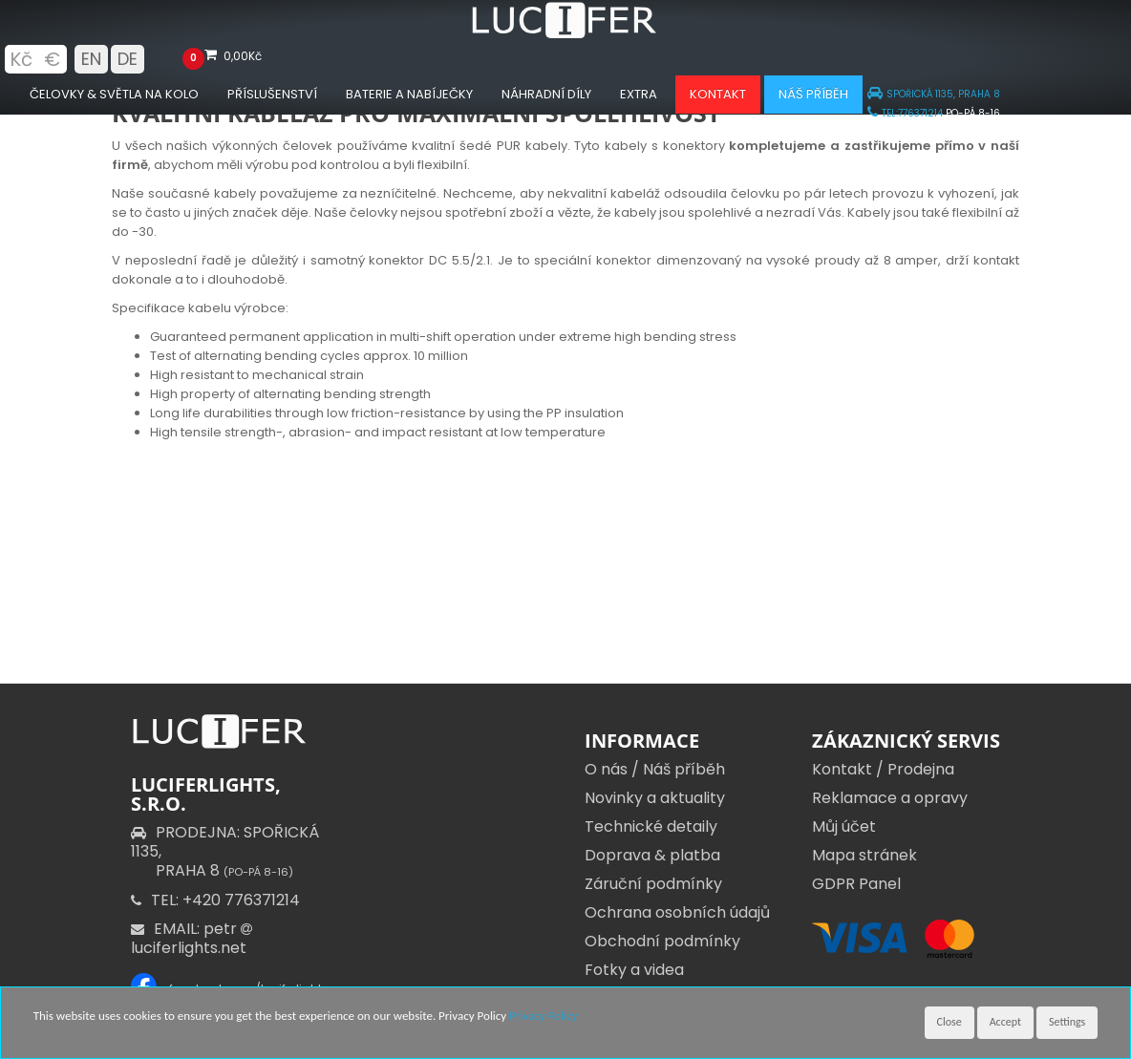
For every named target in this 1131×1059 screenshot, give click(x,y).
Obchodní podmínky (662, 941)
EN (91, 59)
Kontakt (718, 94)
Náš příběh (813, 94)
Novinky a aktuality (655, 798)
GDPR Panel (856, 884)
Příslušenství (272, 94)
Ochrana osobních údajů (677, 912)
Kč (21, 59)
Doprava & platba (652, 855)
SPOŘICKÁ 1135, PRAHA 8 (933, 94)
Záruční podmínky (653, 884)
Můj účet (844, 826)
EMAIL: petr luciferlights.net (193, 938)
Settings (1067, 1021)
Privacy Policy (543, 1015)
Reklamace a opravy (890, 798)
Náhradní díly (546, 94)
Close (949, 1021)
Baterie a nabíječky (409, 94)
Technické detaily (651, 826)
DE (127, 59)
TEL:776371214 (905, 113)
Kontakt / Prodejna (883, 769)
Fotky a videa (634, 970)
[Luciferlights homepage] (565, 34)
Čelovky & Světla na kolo (114, 94)
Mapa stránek (864, 855)
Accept (1005, 1021)
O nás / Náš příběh (655, 769)
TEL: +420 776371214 (215, 900)
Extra (638, 94)
